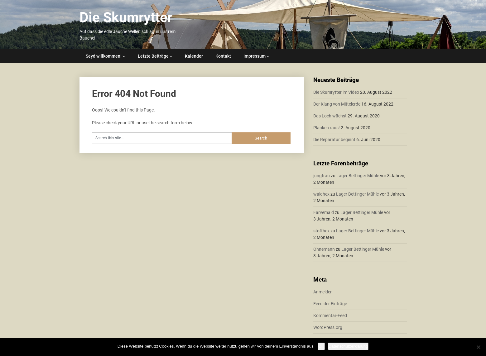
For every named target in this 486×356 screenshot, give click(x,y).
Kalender (194, 56)
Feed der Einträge (330, 303)
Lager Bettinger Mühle (357, 175)
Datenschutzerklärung (348, 346)
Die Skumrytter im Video (336, 92)
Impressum (254, 56)
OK (321, 346)
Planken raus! (326, 127)
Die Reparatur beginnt (334, 139)
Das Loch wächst (330, 115)
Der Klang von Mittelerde (336, 104)
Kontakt (223, 56)
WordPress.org (327, 327)
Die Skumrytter (125, 17)
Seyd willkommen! (104, 56)
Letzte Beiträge (153, 56)
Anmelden (323, 291)
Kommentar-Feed (330, 315)
